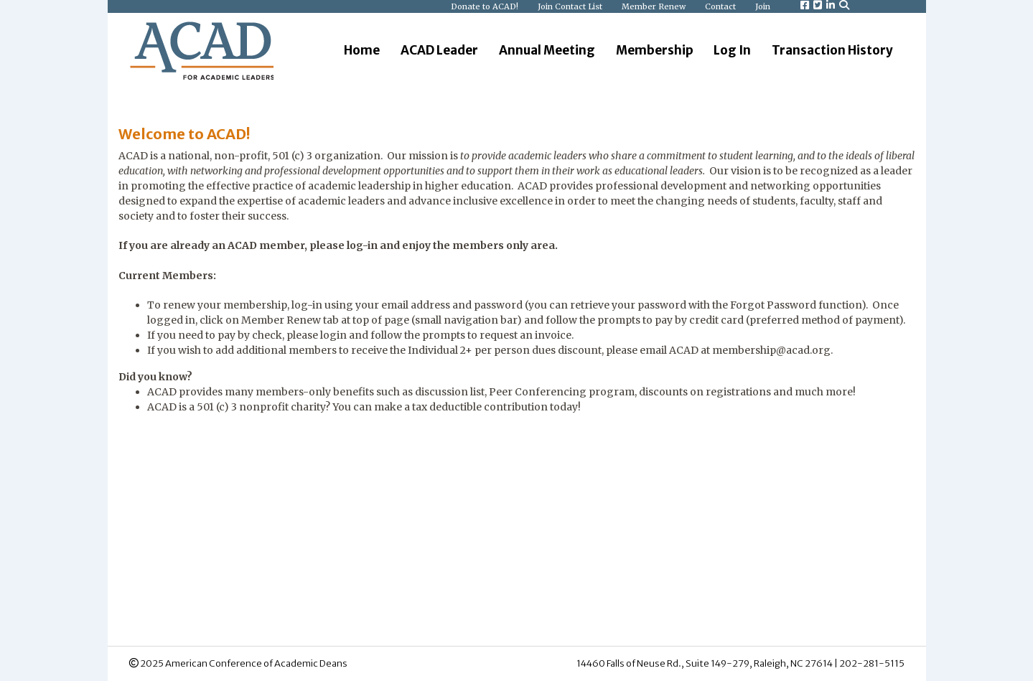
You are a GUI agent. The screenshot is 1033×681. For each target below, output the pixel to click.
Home (362, 50)
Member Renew (655, 6)
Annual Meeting (547, 50)
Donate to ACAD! (485, 6)
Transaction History (832, 50)
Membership (654, 50)
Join (762, 6)
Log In (732, 50)
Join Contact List (571, 6)
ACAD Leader (439, 50)
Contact (721, 6)
